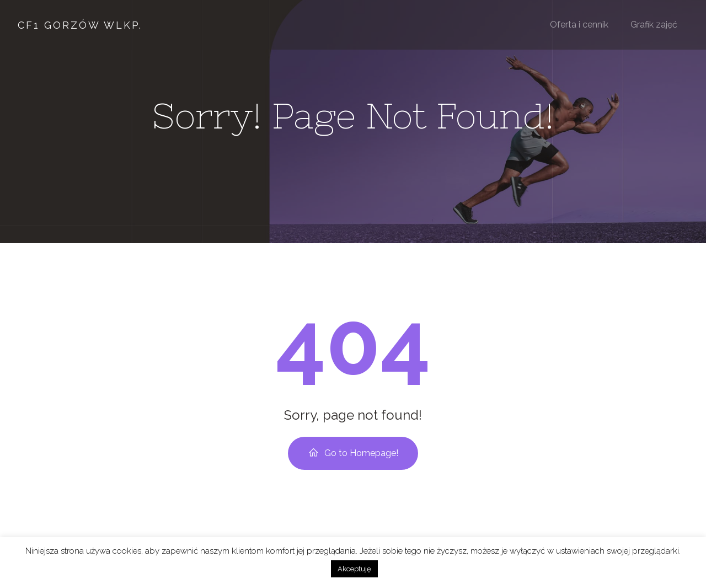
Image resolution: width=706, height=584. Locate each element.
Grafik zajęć (653, 24)
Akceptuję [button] (354, 569)
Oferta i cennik (579, 24)
